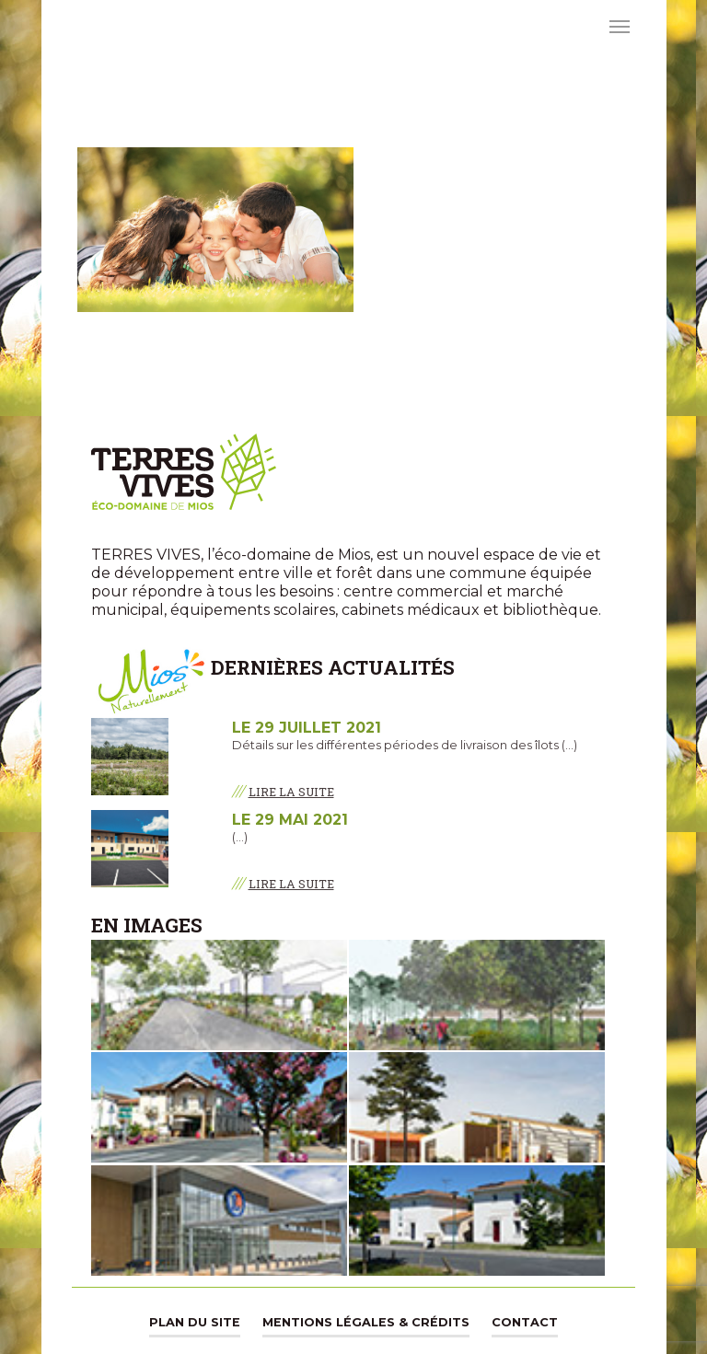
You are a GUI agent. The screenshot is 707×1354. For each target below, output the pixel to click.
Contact (525, 1322)
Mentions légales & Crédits (365, 1322)
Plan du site (194, 1322)
